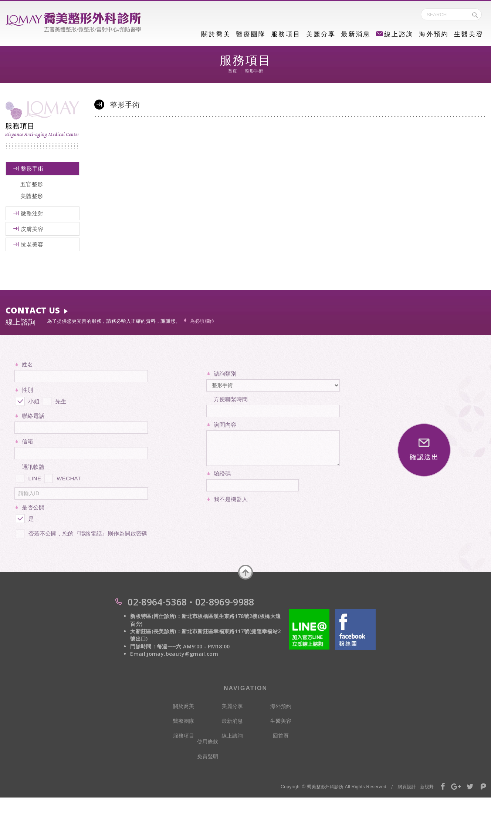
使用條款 (207, 742)
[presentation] (262, 519)
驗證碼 (222, 473)
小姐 (27, 400)
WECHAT (62, 477)
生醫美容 (469, 34)
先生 (54, 400)
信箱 (27, 441)
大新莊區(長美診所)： (156, 631)
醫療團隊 (251, 34)
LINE (27, 477)
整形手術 (32, 168)
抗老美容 (32, 244)
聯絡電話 (33, 416)
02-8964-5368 (157, 601)
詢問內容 (225, 425)
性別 (27, 390)
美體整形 (31, 196)
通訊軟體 (33, 467)
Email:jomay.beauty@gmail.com (174, 653)
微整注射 (32, 213)
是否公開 (33, 507)
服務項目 (286, 34)
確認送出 (424, 450)
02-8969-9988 (224, 601)
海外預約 (433, 34)
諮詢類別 (225, 373)
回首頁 (281, 736)
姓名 (27, 364)
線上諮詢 (395, 34)
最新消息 (355, 34)
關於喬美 (216, 34)
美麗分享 (321, 34)
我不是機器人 (231, 499)
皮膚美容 (32, 229)
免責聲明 (207, 756)
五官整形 (31, 184)
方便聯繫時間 (231, 399)
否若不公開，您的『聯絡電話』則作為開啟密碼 (81, 532)
